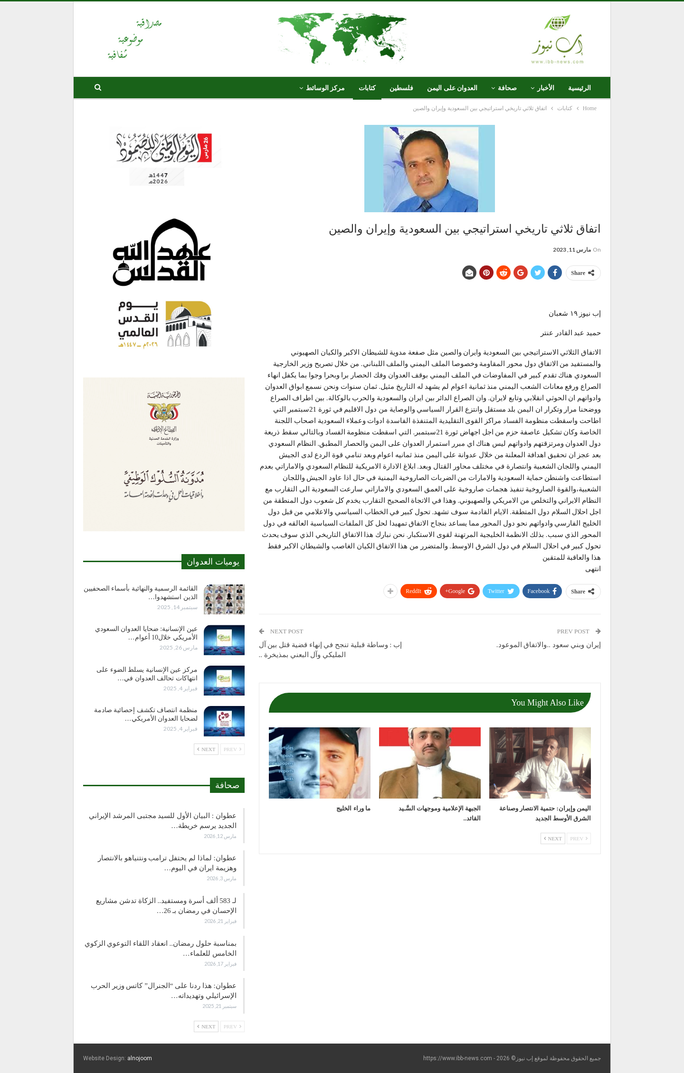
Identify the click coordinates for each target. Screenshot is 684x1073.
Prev (579, 838)
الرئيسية (579, 88)
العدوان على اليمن (452, 88)
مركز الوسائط (325, 88)
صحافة (507, 88)
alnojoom (139, 1058)
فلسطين (401, 88)
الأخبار (545, 88)
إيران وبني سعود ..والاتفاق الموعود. (548, 645)
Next (553, 838)
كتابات (367, 88)
